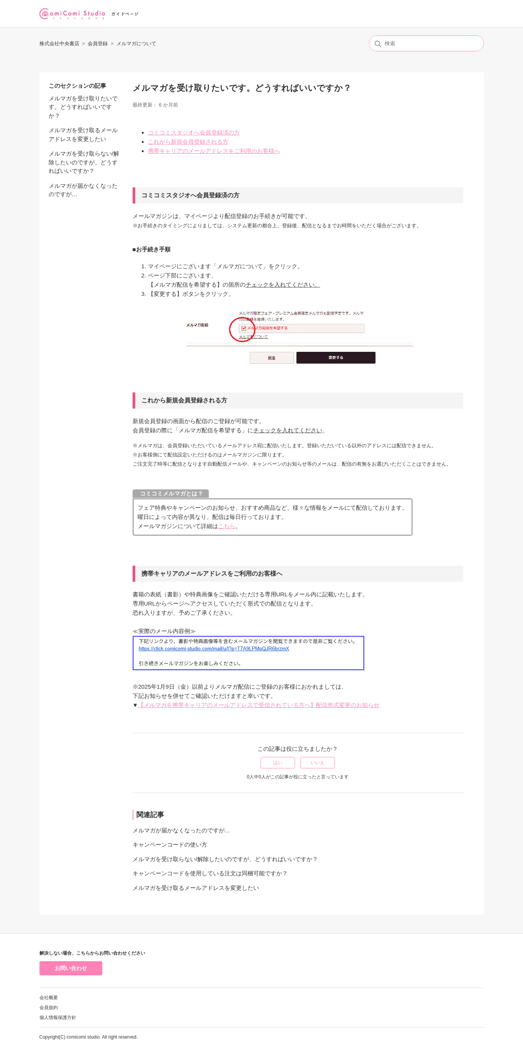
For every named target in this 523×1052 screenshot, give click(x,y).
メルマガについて (136, 43)
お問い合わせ (71, 968)
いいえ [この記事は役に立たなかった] (318, 762)
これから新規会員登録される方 (188, 141)
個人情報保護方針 (57, 1017)
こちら (226, 526)
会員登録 (98, 43)
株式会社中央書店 (59, 43)
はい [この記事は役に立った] (277, 762)
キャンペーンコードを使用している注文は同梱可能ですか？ (210, 873)
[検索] (426, 43)
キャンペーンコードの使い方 (170, 844)
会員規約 (48, 1007)
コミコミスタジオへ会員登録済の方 (194, 132)
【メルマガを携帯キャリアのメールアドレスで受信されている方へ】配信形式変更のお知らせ (258, 705)
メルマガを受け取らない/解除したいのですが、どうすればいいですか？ (84, 162)
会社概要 (48, 997)
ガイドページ (125, 13)
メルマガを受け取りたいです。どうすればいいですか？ (83, 107)
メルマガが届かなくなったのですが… (83, 190)
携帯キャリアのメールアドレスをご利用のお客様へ (214, 151)
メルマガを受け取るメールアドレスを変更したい (83, 134)
